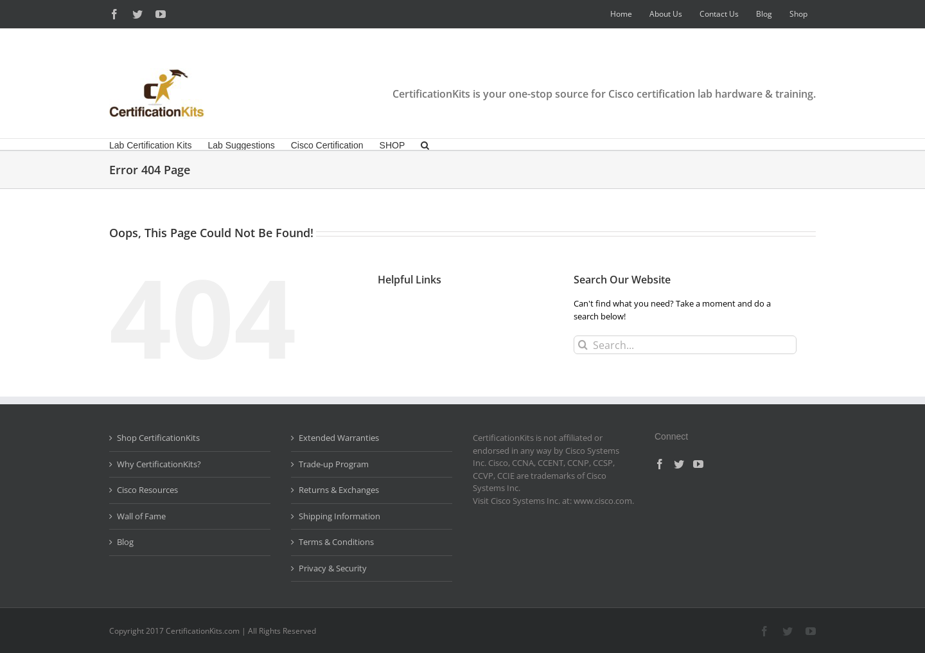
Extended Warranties (339, 437)
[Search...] (685, 344)
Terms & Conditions (336, 542)
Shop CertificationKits (158, 437)
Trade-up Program (334, 464)
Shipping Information (339, 516)
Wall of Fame (141, 516)
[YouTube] (698, 464)
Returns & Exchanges (339, 490)
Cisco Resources (147, 490)
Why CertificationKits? (159, 464)
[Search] (583, 344)
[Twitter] (679, 464)
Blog (125, 542)
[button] (425, 144)
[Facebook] (660, 464)
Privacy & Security (333, 568)
